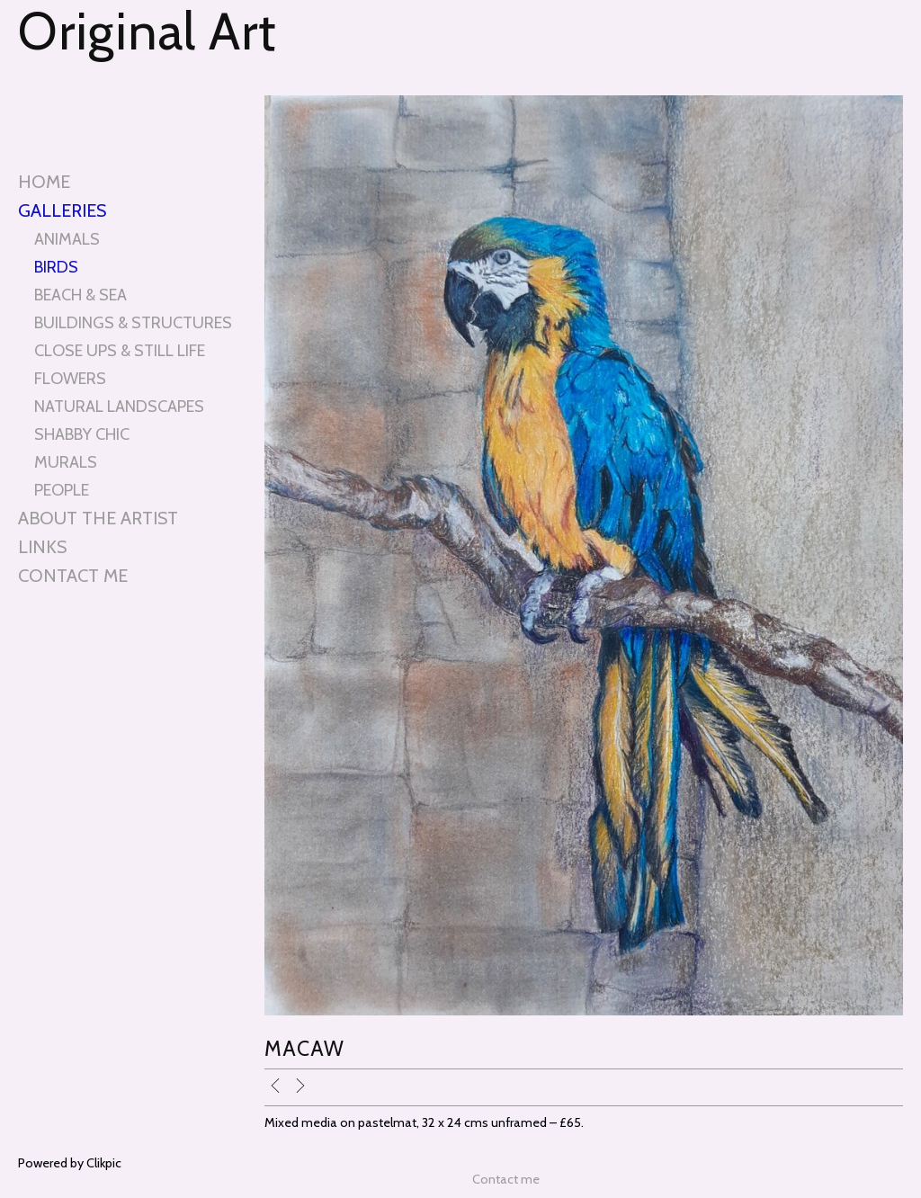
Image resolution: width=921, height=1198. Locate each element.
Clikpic (103, 1163)
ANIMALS (67, 238)
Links (42, 547)
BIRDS (56, 266)
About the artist (98, 518)
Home (44, 181)
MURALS (65, 461)
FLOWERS (70, 378)
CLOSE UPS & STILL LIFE (119, 350)
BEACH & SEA (80, 294)
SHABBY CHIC (82, 434)
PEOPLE (61, 489)
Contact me (73, 575)
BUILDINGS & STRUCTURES (133, 322)
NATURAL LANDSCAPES (119, 406)
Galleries (62, 210)
